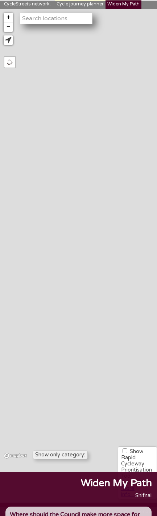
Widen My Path (123, 4)
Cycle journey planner (80, 4)
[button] (8, 40)
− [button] (9, 27)
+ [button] (9, 17)
